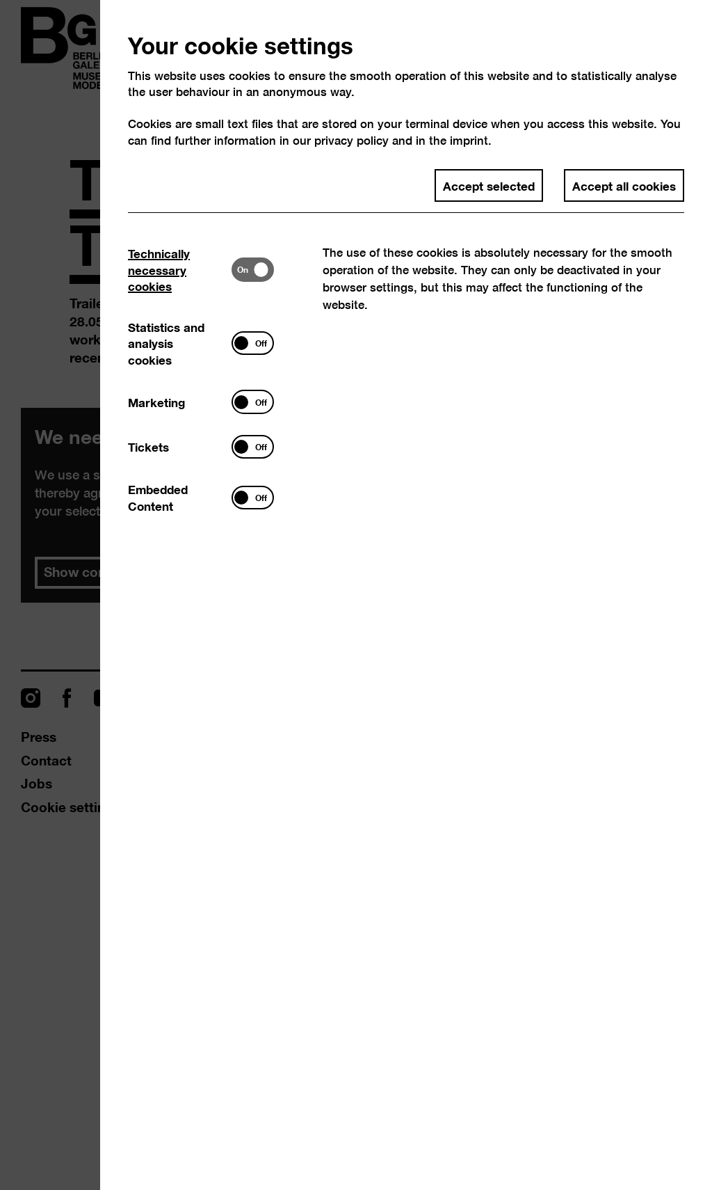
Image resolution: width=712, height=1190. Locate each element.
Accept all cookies (624, 185)
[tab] (180, 270)
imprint (469, 140)
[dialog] (356, 595)
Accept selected (489, 185)
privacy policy (351, 140)
